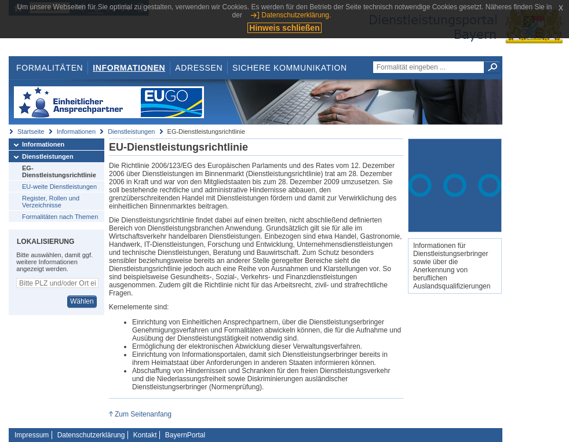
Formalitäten (49, 67)
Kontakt (145, 435)
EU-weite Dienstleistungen (59, 186)
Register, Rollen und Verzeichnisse (50, 202)
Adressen (199, 67)
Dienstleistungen (131, 131)
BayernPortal (185, 435)
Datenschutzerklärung (91, 435)
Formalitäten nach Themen (60, 216)
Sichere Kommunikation (289, 67)
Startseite (30, 131)
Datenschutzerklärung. (296, 15)
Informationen (129, 67)
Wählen (82, 301)
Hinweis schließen (284, 27)
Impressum (31, 435)
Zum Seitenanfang (143, 414)
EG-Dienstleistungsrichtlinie (59, 171)
